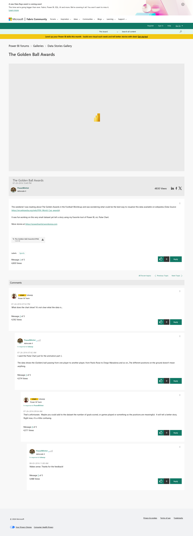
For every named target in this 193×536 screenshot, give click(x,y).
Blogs (100, 19)
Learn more (14, 10)
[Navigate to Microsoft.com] (16, 19)
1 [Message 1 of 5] (20, 259)
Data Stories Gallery (60, 46)
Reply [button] (176, 259)
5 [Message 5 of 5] (38, 475)
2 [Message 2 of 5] (20, 316)
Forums (53, 19)
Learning (110, 19)
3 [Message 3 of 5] (26, 375)
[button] (180, 203)
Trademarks (178, 518)
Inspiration (65, 19)
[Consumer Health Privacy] (43, 527)
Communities (88, 19)
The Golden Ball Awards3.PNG (27, 239)
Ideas (76, 19)
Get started (143, 36)
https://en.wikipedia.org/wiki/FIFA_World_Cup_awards (35, 210)
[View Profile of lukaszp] (30, 295)
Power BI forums (19, 46)
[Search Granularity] (109, 31)
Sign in (160, 25)
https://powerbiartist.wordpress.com (41, 224)
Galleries (38, 46)
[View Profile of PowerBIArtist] (30, 340)
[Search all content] (152, 31)
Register (150, 25)
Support (121, 19)
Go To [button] (178, 26)
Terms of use (165, 518)
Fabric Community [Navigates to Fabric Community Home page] (37, 19)
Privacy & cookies (150, 518)
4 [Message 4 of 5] (32, 427)
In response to (25, 346)
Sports (22, 253)
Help (169, 25)
